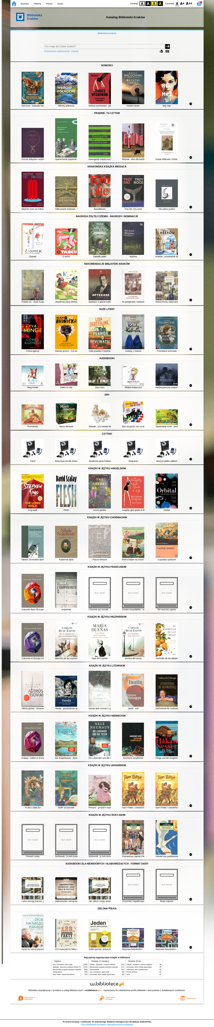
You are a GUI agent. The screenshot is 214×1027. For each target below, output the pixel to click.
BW (148, 3)
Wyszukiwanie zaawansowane (57, 51)
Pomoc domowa (131, 972)
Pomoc (49, 4)
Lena (128, 974)
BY (160, 3)
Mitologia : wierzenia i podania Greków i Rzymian (69, 967)
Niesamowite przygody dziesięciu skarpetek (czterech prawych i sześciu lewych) (79, 969)
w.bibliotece (92, 990)
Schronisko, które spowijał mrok (137, 969)
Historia (37, 4)
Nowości (25, 4)
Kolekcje (74, 51)
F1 (182, 3)
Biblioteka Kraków (107, 33)
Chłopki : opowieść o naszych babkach (102, 964)
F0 (177, 3)
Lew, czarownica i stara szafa (62, 964)
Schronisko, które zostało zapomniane (102, 974)
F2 (189, 3)
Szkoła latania (57, 972)
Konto (60, 4)
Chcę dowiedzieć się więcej (93, 1024)
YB (154, 3)
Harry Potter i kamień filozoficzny (64, 974)
